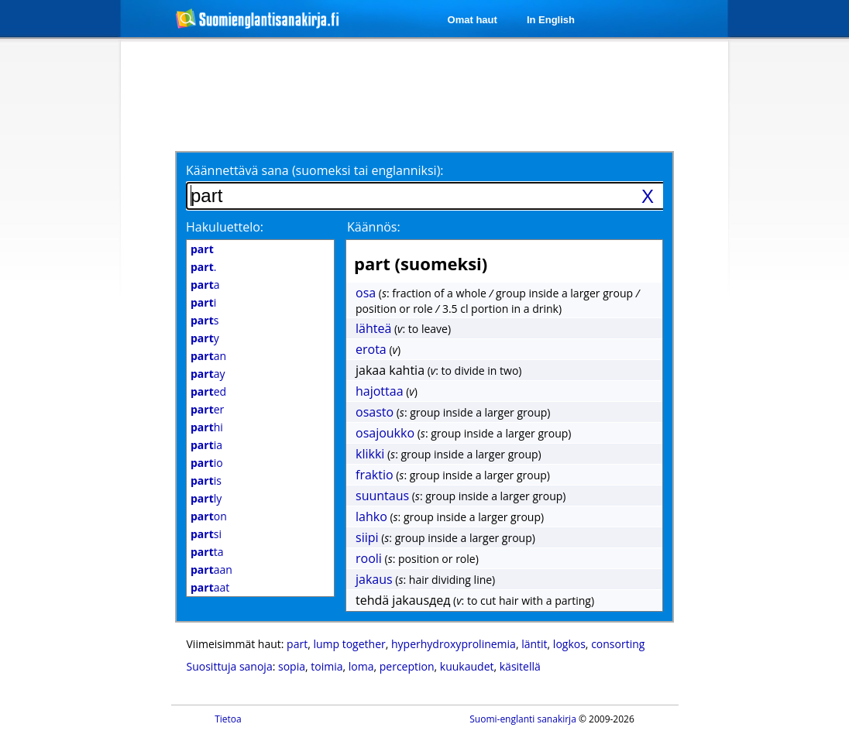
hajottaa (380, 391)
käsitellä (520, 666)
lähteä (373, 328)
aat (210, 587)
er (207, 409)
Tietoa (228, 719)
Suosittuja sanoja (230, 666)
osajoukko (385, 432)
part (297, 643)
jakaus (374, 579)
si (206, 534)
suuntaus (382, 495)
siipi (367, 537)
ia (206, 444)
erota (371, 349)
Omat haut (472, 20)
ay (208, 373)
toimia (326, 666)
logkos (569, 643)
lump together (349, 643)
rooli (369, 558)
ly (206, 498)
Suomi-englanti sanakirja (522, 719)
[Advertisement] (427, 94)
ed (208, 391)
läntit (534, 643)
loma (361, 666)
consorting (617, 643)
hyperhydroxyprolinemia (453, 643)
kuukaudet (467, 666)
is (206, 480)
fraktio (375, 474)
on (209, 516)
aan (211, 569)
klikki (370, 453)
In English (551, 20)
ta (207, 551)
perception (407, 666)
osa (366, 292)
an (208, 355)
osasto (375, 411)
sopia (291, 666)
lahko (371, 516)
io (207, 462)
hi (207, 427)
